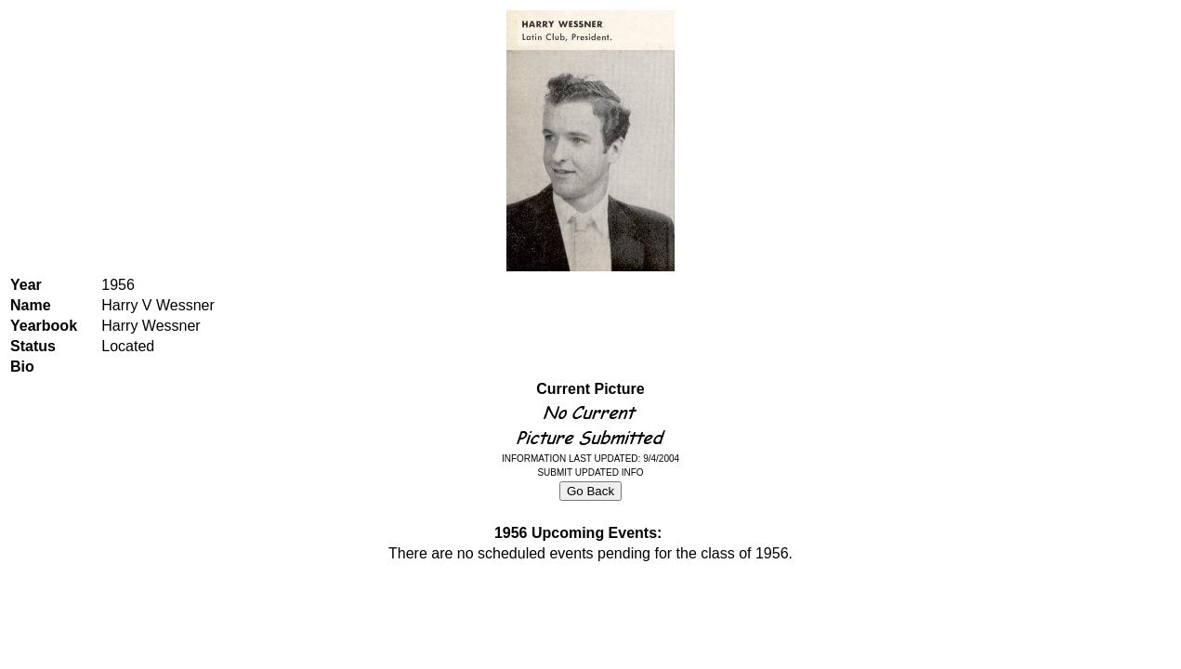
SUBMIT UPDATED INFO (590, 472)
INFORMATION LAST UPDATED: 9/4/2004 (590, 458)
